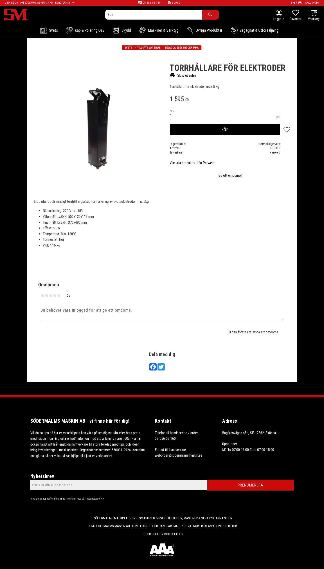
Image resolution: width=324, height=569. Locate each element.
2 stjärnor (47, 295)
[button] (295, 15)
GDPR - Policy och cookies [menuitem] (163, 534)
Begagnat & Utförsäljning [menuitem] (259, 30)
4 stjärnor (55, 295)
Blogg (176, 2)
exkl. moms (312, 2)
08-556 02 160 (151, 2)
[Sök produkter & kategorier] (153, 15)
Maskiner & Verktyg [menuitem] (163, 30)
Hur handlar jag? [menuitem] (166, 526)
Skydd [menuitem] (126, 30)
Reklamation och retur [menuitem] (219, 526)
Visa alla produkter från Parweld (192, 163)
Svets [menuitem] (53, 30)
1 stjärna (42, 295)
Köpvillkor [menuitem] (190, 526)
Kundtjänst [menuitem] (141, 526)
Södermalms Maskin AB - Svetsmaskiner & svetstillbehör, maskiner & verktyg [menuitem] (154, 518)
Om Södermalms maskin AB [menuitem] (109, 526)
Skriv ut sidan (183, 75)
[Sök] (210, 15)
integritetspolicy (95, 498)
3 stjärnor (51, 295)
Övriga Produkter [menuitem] (209, 30)
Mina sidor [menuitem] (224, 518)
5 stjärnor (59, 295)
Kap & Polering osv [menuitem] (89, 30)
